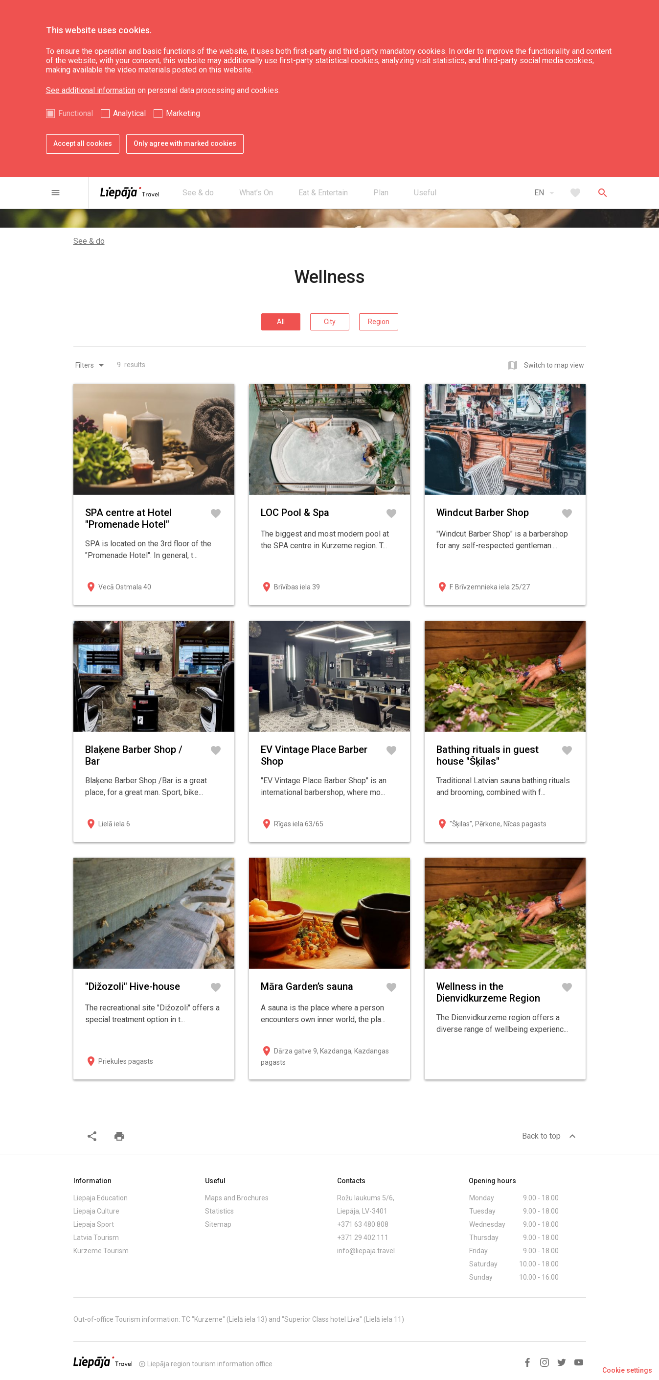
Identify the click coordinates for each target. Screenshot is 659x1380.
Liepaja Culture (96, 1211)
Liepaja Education (100, 1198)
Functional (75, 113)
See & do (89, 241)
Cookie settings (627, 1370)
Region (378, 322)
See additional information (91, 90)
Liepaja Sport (93, 1224)
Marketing (183, 113)
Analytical (129, 113)
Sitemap (218, 1224)
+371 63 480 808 (362, 1224)
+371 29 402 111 (362, 1237)
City (330, 322)
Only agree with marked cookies (185, 143)
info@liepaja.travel (366, 1251)
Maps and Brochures (237, 1198)
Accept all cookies (82, 143)
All (281, 322)
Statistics (219, 1211)
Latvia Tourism (96, 1237)
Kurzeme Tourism (101, 1251)
